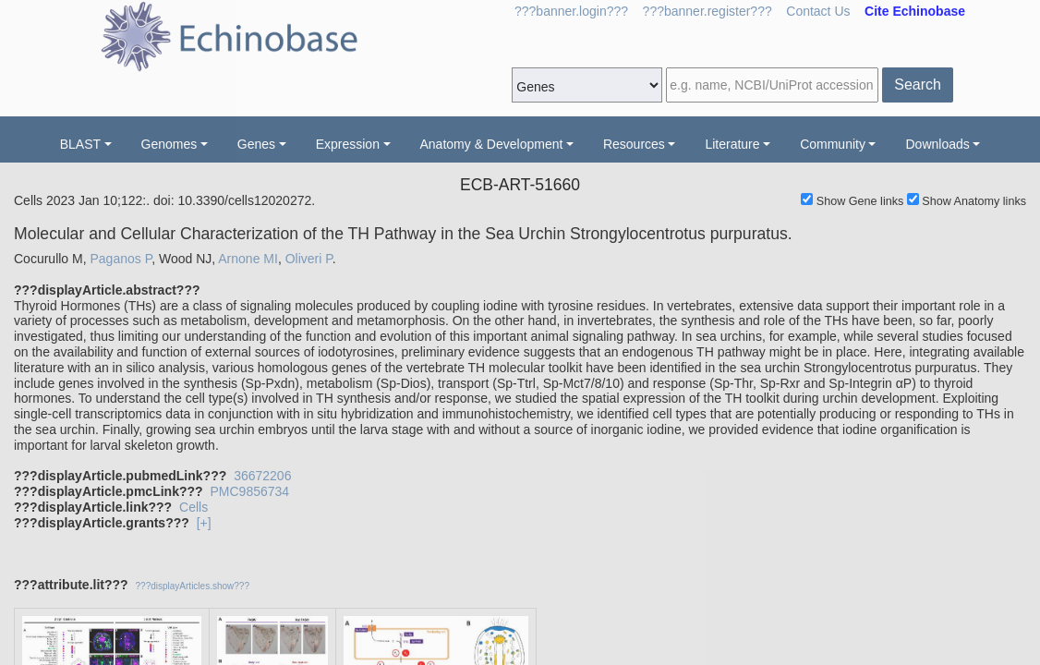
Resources (634, 144)
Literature (732, 144)
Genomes (169, 144)
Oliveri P (309, 258)
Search (917, 84)
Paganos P (120, 258)
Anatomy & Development (491, 144)
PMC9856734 (249, 491)
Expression (348, 144)
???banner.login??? (571, 11)
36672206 (262, 475)
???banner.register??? (707, 11)
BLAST (80, 144)
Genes (256, 144)
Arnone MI (248, 258)
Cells (193, 507)
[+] (204, 522)
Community (832, 144)
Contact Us (818, 11)
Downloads (937, 144)
